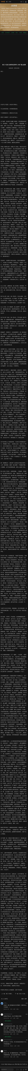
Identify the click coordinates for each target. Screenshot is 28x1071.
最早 (26, 998)
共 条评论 (4, 998)
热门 (7, 1)
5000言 (3, 1)
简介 (17, 32)
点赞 (14, 1009)
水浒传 (17, 68)
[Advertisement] (14, 49)
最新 (22, 998)
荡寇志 (25, 32)
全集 (2, 32)
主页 (15, 68)
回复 (17, 1009)
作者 (20, 32)
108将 (12, 32)
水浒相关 (7, 32)
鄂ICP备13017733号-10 (21, 1064)
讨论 (10, 1)
